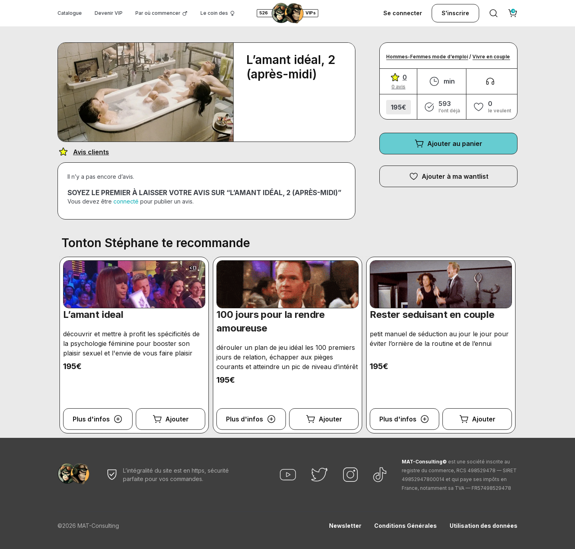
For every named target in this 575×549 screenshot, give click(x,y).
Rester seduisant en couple (432, 314)
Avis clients (91, 152)
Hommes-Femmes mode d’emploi (427, 57)
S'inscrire (455, 13)
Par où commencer (157, 13)
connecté (126, 201)
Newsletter (345, 525)
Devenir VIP (109, 13)
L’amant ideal (93, 314)
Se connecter (402, 13)
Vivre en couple (491, 57)
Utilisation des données (484, 525)
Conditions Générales (405, 525)
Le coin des (214, 13)
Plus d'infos (91, 419)
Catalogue (70, 13)
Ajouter (177, 419)
